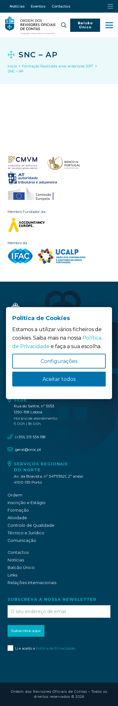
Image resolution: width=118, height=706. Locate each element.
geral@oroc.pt (28, 449)
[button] (64, 25)
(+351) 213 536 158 (30, 436)
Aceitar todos (59, 379)
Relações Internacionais (32, 582)
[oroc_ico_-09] (32, 178)
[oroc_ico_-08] (64, 162)
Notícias (16, 560)
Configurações (59, 361)
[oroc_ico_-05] (30, 25)
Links (12, 575)
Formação (18, 510)
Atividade (17, 517)
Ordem (15, 495)
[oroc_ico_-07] (23, 162)
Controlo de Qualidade (31, 525)
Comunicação (22, 540)
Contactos (18, 552)
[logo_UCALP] (62, 256)
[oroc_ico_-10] (31, 194)
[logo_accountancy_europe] (59, 225)
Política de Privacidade (55, 648)
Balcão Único (21, 567)
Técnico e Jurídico (26, 533)
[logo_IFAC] (20, 256)
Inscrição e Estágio (27, 502)
